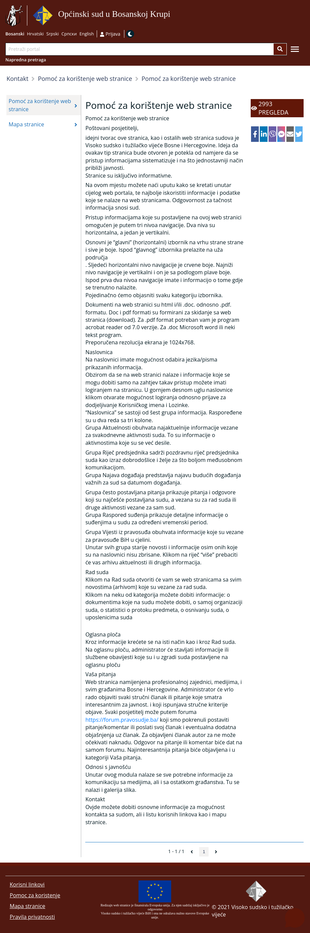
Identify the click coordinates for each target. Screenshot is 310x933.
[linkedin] (264, 134)
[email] (290, 134)
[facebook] (255, 134)
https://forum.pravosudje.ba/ (121, 719)
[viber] (272, 134)
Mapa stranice (27, 906)
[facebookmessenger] (281, 134)
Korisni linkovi (27, 884)
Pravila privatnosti (32, 917)
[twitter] (299, 134)
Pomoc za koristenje (35, 895)
